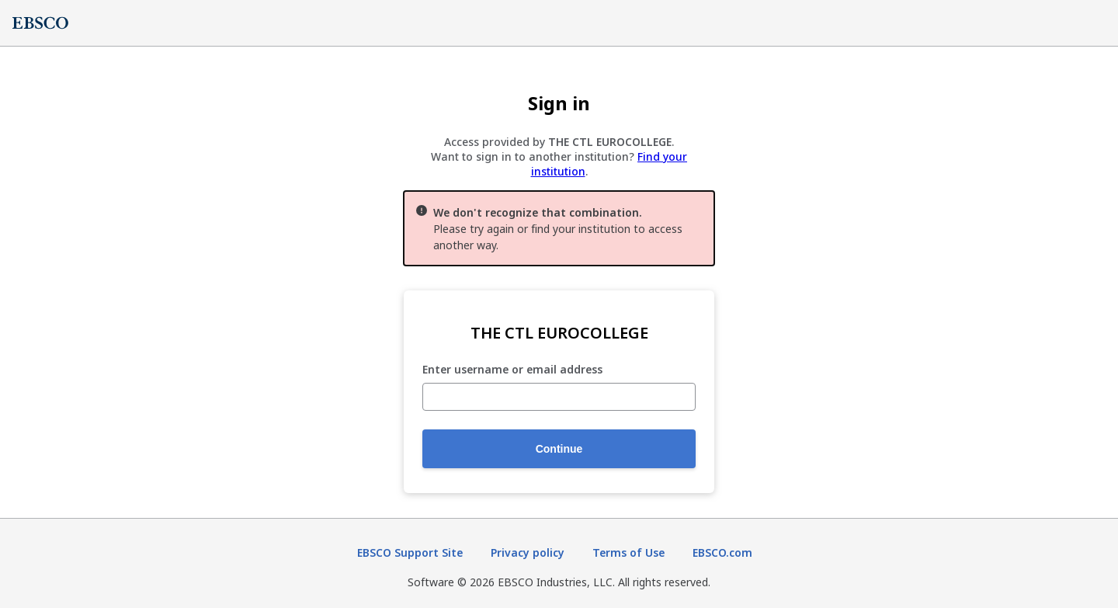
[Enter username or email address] (559, 397)
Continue (559, 449)
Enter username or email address (512, 370)
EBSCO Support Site (410, 552)
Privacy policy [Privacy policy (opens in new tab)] (527, 552)
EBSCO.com (722, 552)
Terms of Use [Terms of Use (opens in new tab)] (628, 552)
